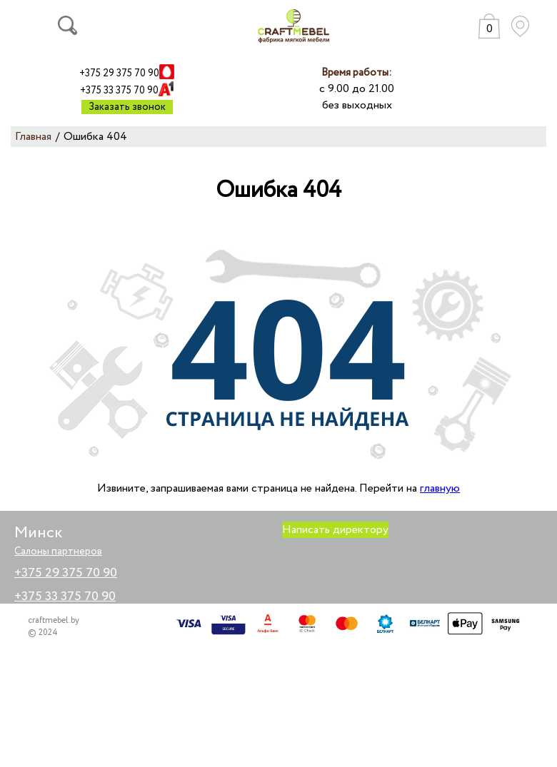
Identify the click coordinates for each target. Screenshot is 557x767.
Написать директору (335, 530)
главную (440, 488)
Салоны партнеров (58, 551)
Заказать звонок (127, 107)
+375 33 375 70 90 (119, 90)
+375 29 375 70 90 (119, 73)
